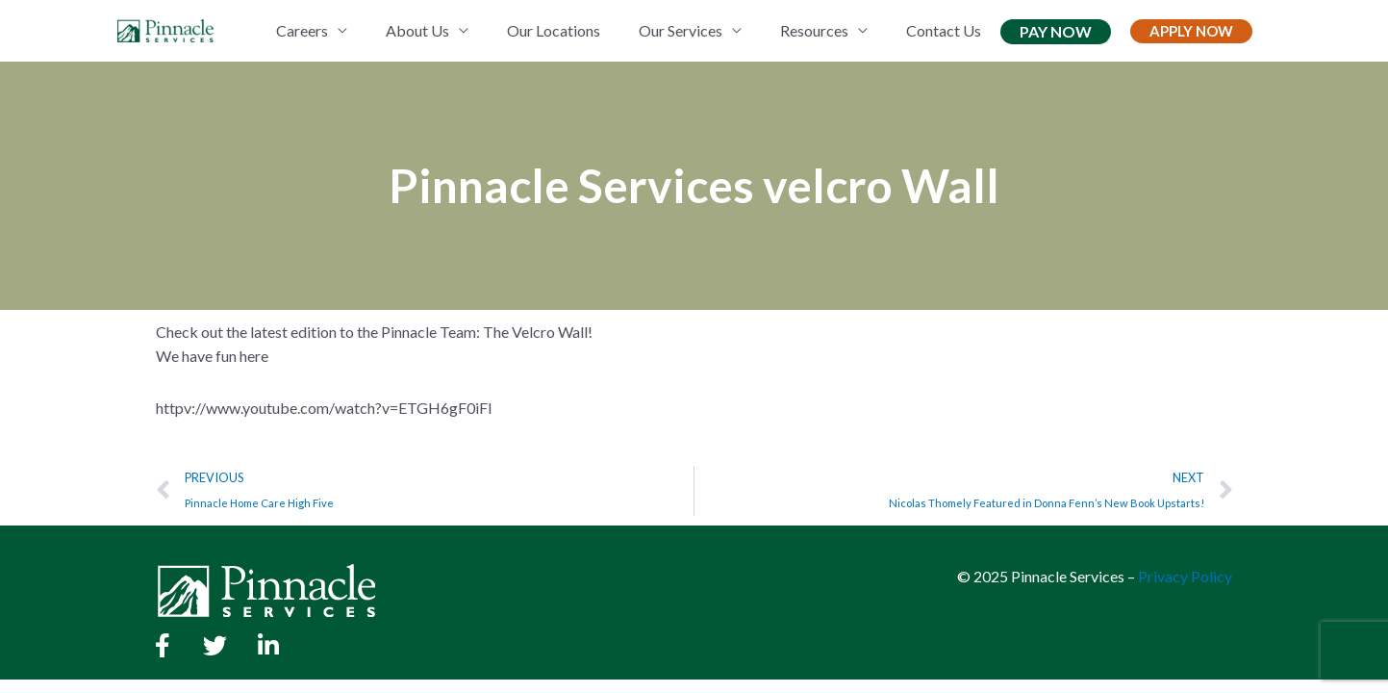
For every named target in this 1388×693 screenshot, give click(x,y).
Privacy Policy (1185, 576)
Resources (814, 30)
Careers (302, 30)
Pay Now (1056, 31)
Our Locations (553, 30)
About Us (417, 30)
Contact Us (943, 30)
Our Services (680, 30)
